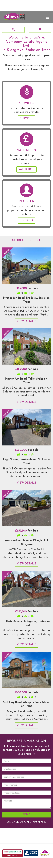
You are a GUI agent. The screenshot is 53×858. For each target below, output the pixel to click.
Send (26, 814)
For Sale (26, 288)
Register (26, 220)
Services (26, 118)
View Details (26, 321)
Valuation (26, 169)
